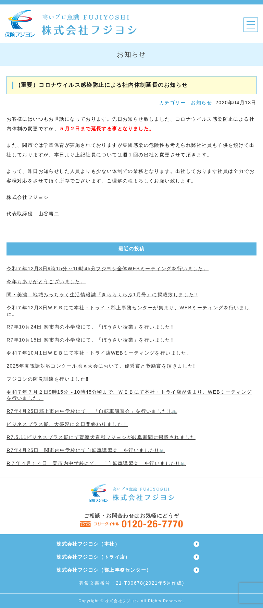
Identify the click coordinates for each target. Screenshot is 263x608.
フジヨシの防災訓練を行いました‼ (47, 379)
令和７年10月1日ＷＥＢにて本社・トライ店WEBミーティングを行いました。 (99, 353)
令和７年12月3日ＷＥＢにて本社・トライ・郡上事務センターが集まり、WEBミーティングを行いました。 (128, 311)
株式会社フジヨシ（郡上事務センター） (104, 570)
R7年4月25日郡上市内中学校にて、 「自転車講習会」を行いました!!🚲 (92, 411)
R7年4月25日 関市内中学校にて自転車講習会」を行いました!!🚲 (86, 450)
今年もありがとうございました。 (46, 281)
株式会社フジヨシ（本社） (88, 544)
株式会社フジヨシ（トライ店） (93, 557)
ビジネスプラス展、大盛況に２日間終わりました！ (67, 424)
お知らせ (201, 102)
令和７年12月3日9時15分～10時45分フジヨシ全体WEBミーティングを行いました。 (108, 268)
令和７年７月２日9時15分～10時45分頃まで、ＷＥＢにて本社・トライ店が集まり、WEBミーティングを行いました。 (129, 395)
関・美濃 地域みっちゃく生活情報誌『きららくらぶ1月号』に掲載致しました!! (102, 294)
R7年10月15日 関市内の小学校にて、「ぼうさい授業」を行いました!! (90, 340)
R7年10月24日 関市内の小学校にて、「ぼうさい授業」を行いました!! (90, 327)
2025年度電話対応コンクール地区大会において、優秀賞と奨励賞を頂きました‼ (101, 366)
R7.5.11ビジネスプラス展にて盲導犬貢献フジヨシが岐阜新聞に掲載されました (101, 437)
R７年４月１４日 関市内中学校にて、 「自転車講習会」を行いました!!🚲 (96, 463)
